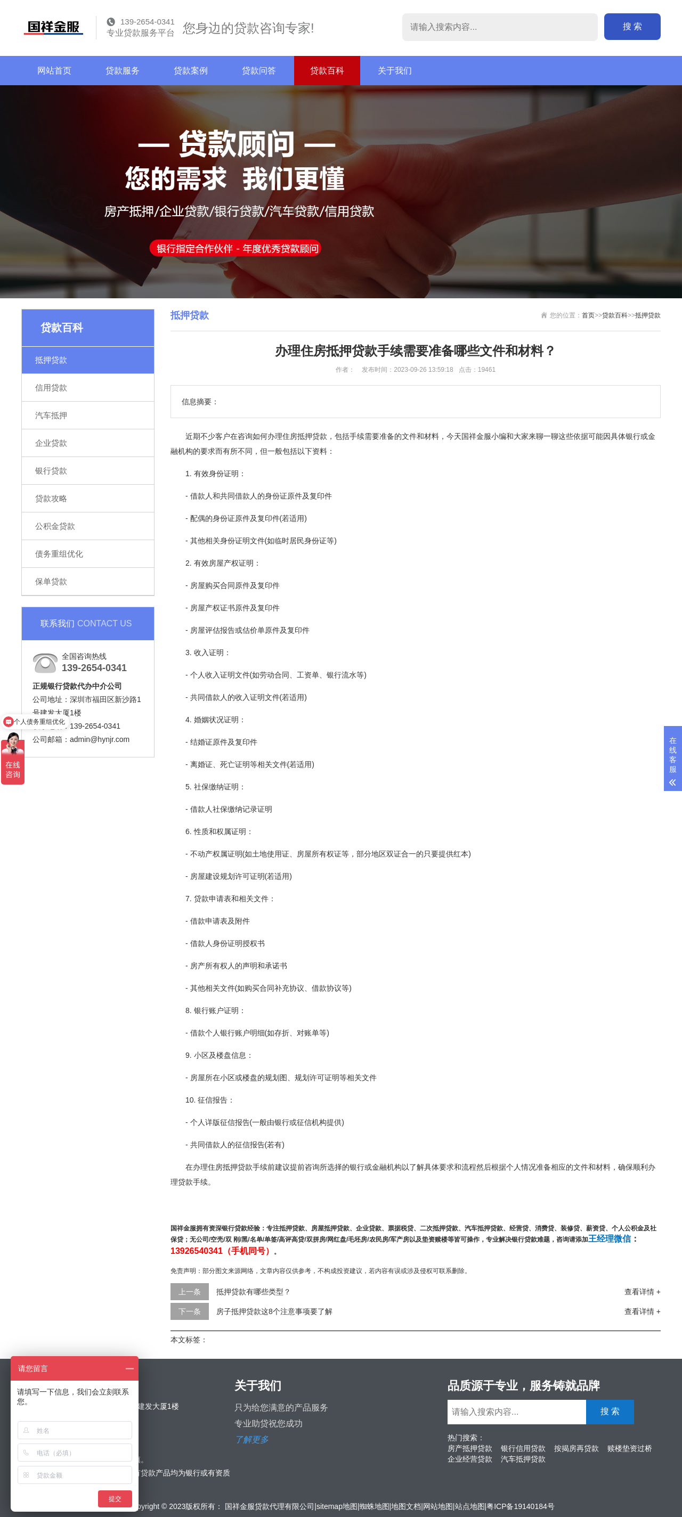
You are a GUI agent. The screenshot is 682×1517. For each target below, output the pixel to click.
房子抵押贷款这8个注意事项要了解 (274, 1311)
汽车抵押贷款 (523, 1459)
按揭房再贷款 (576, 1448)
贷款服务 (122, 70)
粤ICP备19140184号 (520, 1506)
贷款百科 (327, 70)
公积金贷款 (55, 526)
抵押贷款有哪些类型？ (253, 1291)
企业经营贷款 (470, 1459)
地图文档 (406, 1506)
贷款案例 (191, 70)
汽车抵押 (51, 415)
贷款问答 (259, 70)
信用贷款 (51, 387)
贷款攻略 (51, 498)
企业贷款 (51, 442)
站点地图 (470, 1506)
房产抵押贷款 (470, 1448)
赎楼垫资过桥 (629, 1448)
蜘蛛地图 (374, 1506)
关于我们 (395, 70)
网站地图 (438, 1506)
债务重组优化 (59, 553)
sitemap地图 (337, 1506)
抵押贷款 (51, 359)
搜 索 (632, 26)
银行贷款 (51, 470)
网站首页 (54, 70)
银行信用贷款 (523, 1448)
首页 (588, 315)
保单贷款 (51, 581)
